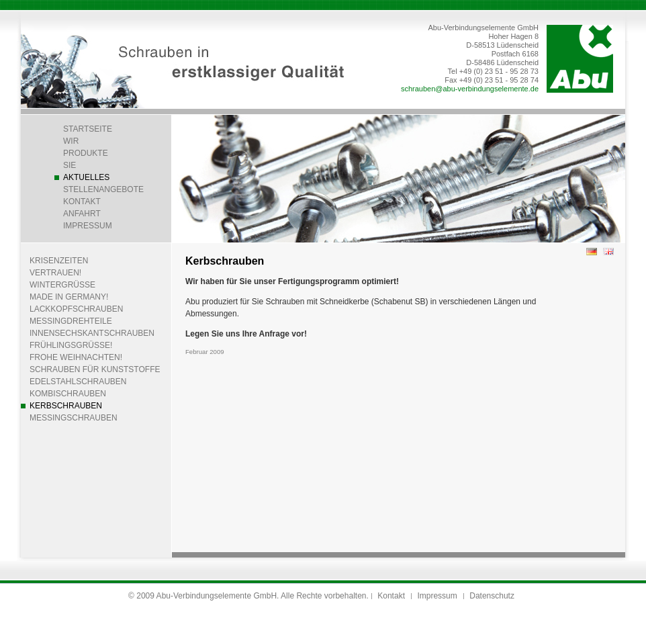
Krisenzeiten (59, 260)
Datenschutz (491, 596)
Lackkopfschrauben (76, 309)
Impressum (87, 225)
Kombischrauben (68, 393)
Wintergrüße (62, 285)
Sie (69, 165)
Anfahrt (82, 213)
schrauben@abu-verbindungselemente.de (470, 89)
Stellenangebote (103, 189)
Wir (71, 141)
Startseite (87, 129)
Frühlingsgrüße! (71, 345)
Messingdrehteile (71, 321)
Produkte (85, 153)
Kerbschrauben (66, 405)
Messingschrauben (74, 418)
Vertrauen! (55, 272)
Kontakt (82, 201)
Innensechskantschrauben (92, 333)
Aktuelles (86, 177)
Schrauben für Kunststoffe (95, 369)
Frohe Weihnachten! (76, 357)
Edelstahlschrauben (78, 381)
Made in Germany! (69, 297)
